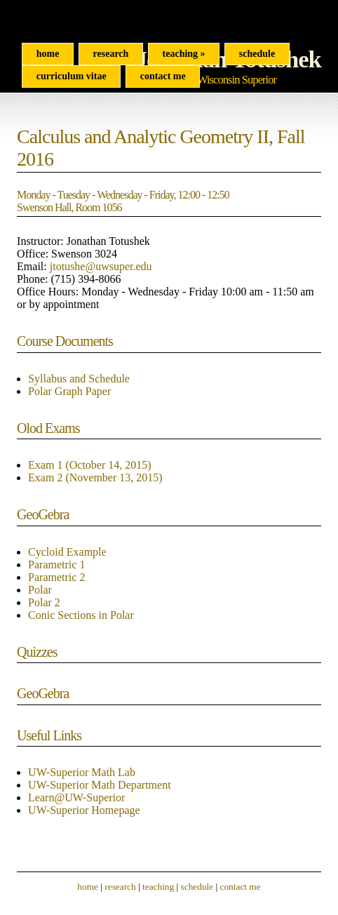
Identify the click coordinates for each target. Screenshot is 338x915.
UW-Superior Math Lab (81, 772)
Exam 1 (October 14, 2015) (89, 465)
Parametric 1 (56, 564)
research (119, 886)
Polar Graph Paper (69, 391)
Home (48, 53)
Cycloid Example (67, 552)
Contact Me (163, 76)
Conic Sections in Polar (81, 615)
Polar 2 (44, 602)
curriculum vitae (71, 76)
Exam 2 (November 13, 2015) (95, 477)
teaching (158, 886)
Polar (40, 590)
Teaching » (184, 53)
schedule (197, 886)
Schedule (257, 53)
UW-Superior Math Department (99, 785)
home (87, 886)
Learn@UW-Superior (76, 797)
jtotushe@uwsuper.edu (101, 266)
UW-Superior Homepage (84, 810)
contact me (240, 886)
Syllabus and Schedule (79, 379)
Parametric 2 (56, 577)
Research (111, 53)
